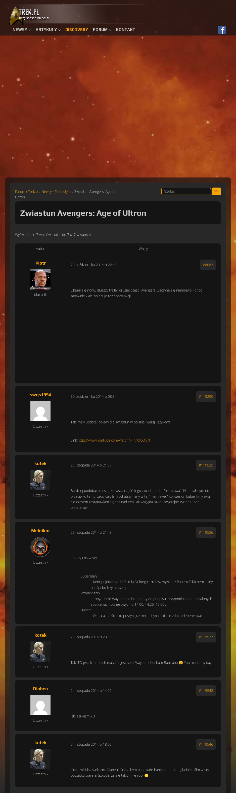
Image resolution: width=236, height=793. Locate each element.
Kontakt (125, 29)
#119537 (206, 636)
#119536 (206, 532)
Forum (100, 29)
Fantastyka (63, 191)
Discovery (76, 29)
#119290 (206, 396)
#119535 (206, 465)
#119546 (206, 744)
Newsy (20, 29)
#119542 (206, 690)
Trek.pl (33, 191)
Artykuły (46, 29)
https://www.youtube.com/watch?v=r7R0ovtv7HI (115, 440)
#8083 (208, 264)
